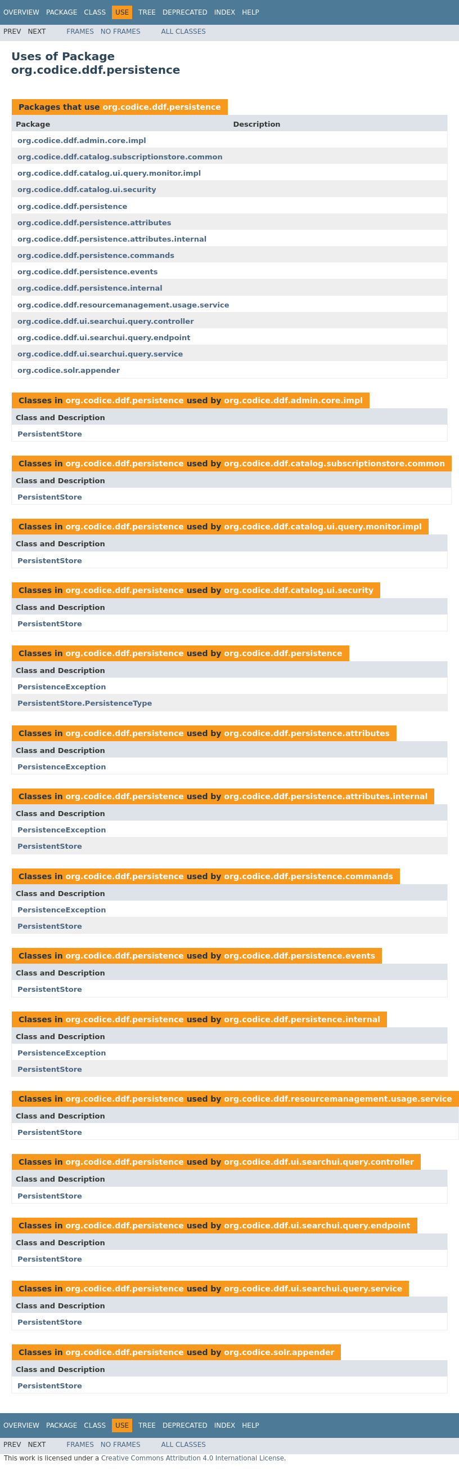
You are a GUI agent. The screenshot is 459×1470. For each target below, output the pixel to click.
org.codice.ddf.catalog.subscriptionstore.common (120, 157)
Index (225, 12)
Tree (147, 12)
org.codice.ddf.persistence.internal (90, 288)
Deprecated (185, 12)
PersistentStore (49, 434)
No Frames (121, 31)
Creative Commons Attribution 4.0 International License (192, 1458)
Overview (21, 12)
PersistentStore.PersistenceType (84, 703)
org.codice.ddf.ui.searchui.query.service (100, 354)
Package (61, 12)
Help (250, 12)
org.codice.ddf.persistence (161, 107)
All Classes (183, 31)
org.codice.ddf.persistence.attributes (94, 223)
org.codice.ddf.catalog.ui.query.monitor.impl (109, 173)
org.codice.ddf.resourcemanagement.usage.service (123, 305)
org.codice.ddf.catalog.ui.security (86, 189)
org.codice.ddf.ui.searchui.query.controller (105, 321)
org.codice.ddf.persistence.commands (95, 255)
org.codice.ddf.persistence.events (87, 272)
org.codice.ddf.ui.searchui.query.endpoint (104, 337)
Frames (80, 31)
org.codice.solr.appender (68, 370)
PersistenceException (61, 687)
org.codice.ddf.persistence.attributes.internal (111, 239)
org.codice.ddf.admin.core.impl (81, 140)
